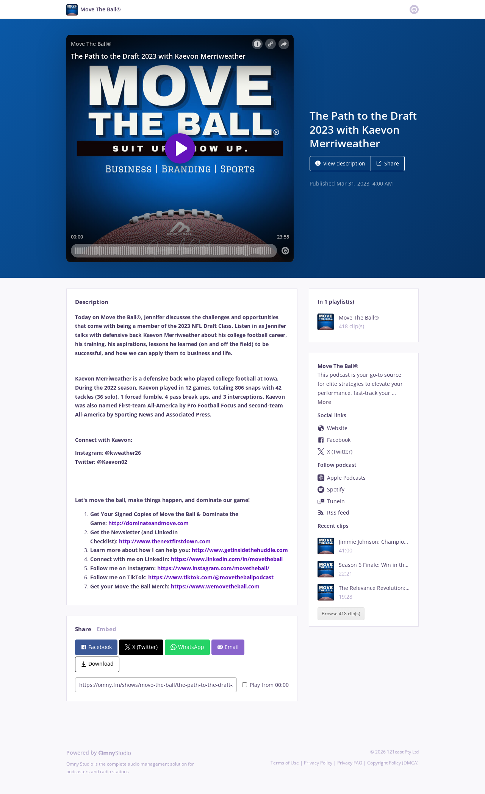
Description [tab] (91, 302)
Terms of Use (285, 763)
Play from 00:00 (265, 684)
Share (387, 163)
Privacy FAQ (349, 763)
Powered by (98, 752)
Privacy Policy (318, 763)
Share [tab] (83, 629)
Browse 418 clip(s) (341, 613)
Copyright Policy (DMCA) (393, 763)
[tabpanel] (181, 452)
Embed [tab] (106, 629)
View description (340, 163)
